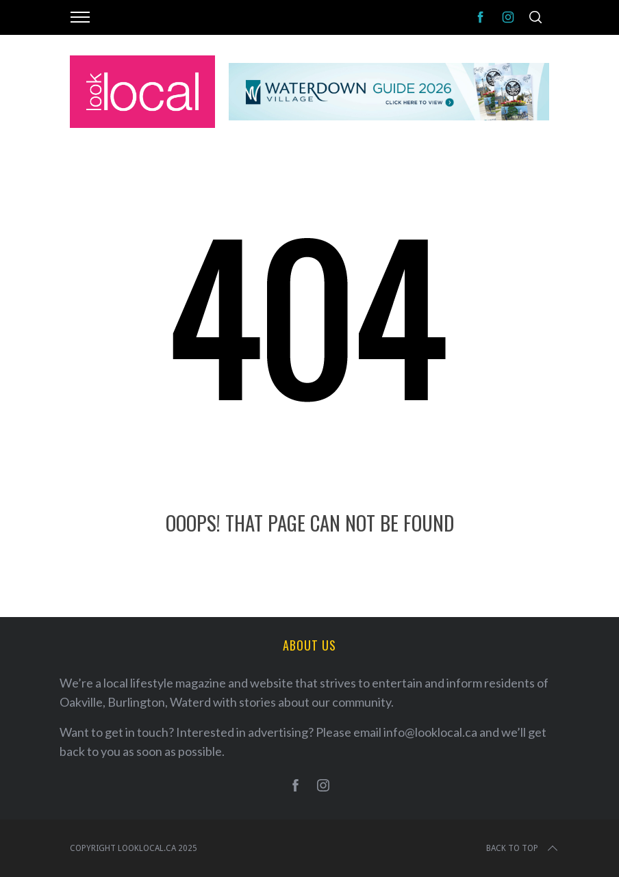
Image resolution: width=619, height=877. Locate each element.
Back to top (523, 848)
